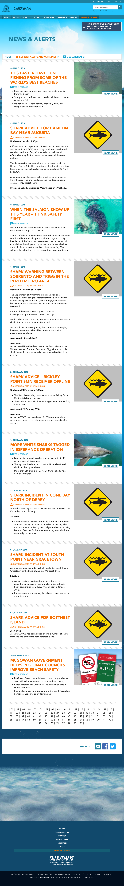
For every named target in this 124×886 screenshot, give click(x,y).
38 (17, 716)
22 (28, 713)
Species (73, 17)
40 (28, 716)
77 (63, 723)
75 (52, 723)
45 (57, 716)
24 (40, 713)
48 (75, 716)
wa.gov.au (15, 874)
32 (86, 713)
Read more (111, 93)
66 (75, 719)
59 (34, 719)
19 (11, 713)
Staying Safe (48, 17)
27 (57, 713)
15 (93, 709)
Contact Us (117, 2)
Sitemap (108, 2)
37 (11, 716)
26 (52, 713)
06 (41, 709)
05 (35, 709)
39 (23, 716)
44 (52, 716)
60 (40, 719)
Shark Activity (20, 17)
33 (92, 713)
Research (62, 17)
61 (46, 719)
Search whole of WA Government (103, 11)
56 (17, 719)
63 (57, 719)
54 (110, 716)
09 (58, 709)
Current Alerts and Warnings (38, 57)
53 (104, 716)
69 (92, 719)
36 (110, 713)
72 (110, 719)
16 (99, 709)
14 (87, 709)
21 (23, 713)
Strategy (35, 17)
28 (63, 713)
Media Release (75, 57)
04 (29, 709)
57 (23, 719)
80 (81, 723)
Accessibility (98, 2)
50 (86, 716)
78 (69, 723)
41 (34, 716)
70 (98, 719)
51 (92, 716)
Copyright (88, 874)
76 (57, 723)
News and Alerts (89, 17)
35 (104, 713)
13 (82, 709)
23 (34, 713)
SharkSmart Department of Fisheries (62, 860)
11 (70, 709)
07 (47, 709)
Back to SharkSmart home (24, 8)
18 (111, 709)
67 (81, 719)
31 (81, 713)
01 (12, 709)
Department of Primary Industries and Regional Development (51, 874)
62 (52, 719)
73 (40, 723)
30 (75, 713)
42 (40, 716)
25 (46, 713)
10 (64, 709)
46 (63, 716)
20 (17, 713)
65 (69, 719)
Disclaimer (109, 874)
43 (46, 716)
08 (52, 709)
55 (11, 719)
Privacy (97, 874)
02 (18, 709)
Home (7, 17)
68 (86, 719)
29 (69, 713)
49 (81, 716)
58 (28, 719)
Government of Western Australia (6, 8)
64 (63, 719)
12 (76, 709)
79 (75, 723)
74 (46, 723)
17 (105, 709)
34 (98, 713)
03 (23, 709)
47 (69, 716)
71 (104, 719)
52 (98, 716)
